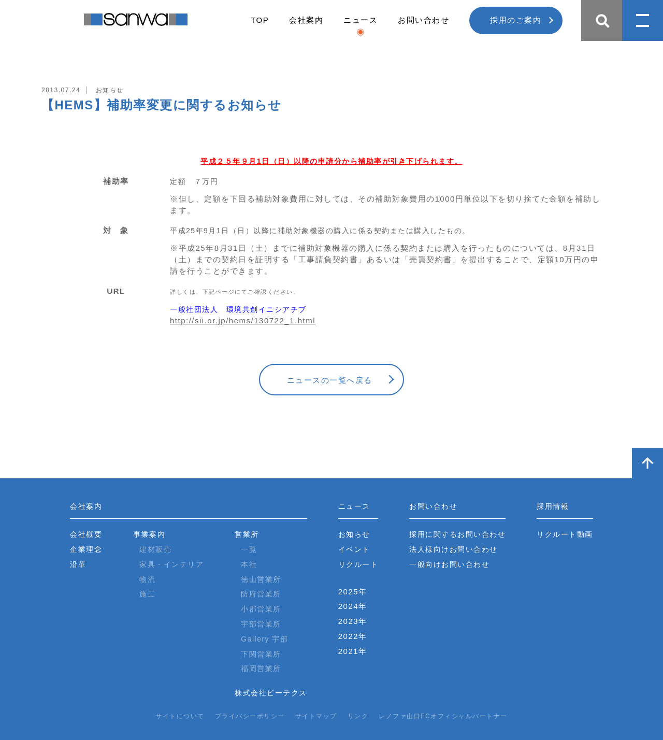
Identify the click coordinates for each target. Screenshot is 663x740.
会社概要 (86, 534)
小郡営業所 (261, 609)
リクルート (358, 564)
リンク (358, 716)
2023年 (352, 621)
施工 (147, 594)
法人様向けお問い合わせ (453, 549)
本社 (249, 564)
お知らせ (354, 534)
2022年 (352, 636)
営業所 (247, 534)
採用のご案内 (515, 20)
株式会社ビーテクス (271, 693)
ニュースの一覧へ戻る (329, 380)
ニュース (360, 20)
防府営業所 (261, 594)
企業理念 (86, 549)
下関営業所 (261, 654)
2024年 (352, 606)
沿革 (78, 564)
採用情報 (553, 506)
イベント (354, 549)
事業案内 (149, 534)
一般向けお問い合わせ (449, 564)
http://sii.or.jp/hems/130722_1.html (242, 320)
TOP (260, 20)
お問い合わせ (423, 20)
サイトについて (180, 716)
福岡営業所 (261, 668)
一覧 (249, 549)
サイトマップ (316, 716)
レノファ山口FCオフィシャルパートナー (443, 716)
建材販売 (155, 549)
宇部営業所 (261, 624)
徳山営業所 (261, 579)
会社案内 (306, 20)
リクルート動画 (565, 534)
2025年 (352, 591)
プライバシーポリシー (250, 716)
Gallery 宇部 (264, 639)
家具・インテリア (171, 564)
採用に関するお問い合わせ (457, 534)
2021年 (352, 651)
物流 (147, 579)
